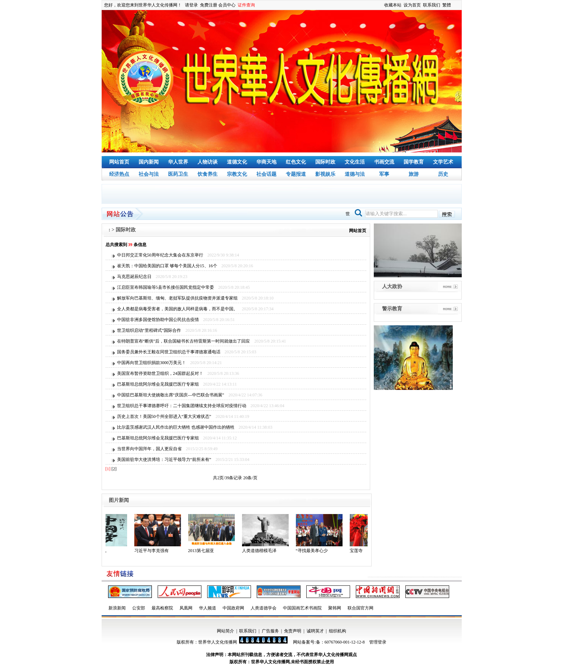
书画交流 (384, 162)
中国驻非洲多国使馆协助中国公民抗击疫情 (158, 319)
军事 (384, 174)
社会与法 (149, 174)
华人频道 (207, 608)
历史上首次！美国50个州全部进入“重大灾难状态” (164, 416)
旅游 (414, 174)
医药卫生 (178, 174)
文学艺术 (443, 162)
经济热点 (119, 174)
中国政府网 (233, 608)
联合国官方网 (360, 608)
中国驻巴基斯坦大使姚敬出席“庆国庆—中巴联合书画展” (170, 394)
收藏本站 (392, 5)
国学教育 (414, 162)
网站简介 (225, 630)
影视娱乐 (325, 174)
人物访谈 (207, 162)
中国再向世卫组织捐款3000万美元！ (151, 362)
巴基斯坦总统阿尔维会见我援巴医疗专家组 (158, 384)
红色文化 (296, 162)
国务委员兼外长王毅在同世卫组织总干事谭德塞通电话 (168, 351)
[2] (114, 468)
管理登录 (377, 642)
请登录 (191, 5)
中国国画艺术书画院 (302, 608)
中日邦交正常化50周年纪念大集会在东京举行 (160, 255)
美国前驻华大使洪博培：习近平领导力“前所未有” (164, 459)
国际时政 (325, 162)
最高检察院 (162, 608)
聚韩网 (334, 608)
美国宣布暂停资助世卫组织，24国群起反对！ (160, 373)
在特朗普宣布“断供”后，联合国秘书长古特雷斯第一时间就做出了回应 (183, 341)
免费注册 (208, 5)
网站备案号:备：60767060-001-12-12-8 (328, 642)
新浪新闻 (117, 608)
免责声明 (292, 630)
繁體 (446, 5)
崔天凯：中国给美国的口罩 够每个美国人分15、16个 (167, 265)
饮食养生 (207, 174)
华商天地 (266, 162)
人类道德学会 (263, 608)
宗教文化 (237, 174)
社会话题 (266, 174)
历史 (443, 174)
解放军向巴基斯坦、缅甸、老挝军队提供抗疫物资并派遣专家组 (177, 298)
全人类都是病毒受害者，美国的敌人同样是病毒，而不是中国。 (177, 308)
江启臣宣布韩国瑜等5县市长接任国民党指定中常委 (165, 287)
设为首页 (412, 5)
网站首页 (119, 162)
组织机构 (337, 630)
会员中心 (227, 5)
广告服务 (270, 630)
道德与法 (355, 174)
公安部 (138, 608)
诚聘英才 (315, 630)
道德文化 (237, 162)
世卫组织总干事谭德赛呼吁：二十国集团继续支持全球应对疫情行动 (181, 405)
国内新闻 (149, 162)
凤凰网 (186, 608)
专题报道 (296, 174)
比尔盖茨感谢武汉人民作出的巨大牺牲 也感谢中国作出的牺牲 (175, 427)
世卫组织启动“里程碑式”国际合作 (149, 330)
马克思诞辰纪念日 (134, 276)
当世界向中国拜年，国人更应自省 (149, 448)
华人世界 (178, 162)
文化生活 (355, 162)
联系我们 (431, 5)
